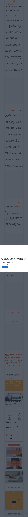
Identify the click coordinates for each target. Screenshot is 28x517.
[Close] (26, 247)
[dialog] (14, 258)
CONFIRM (5, 266)
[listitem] (14, 262)
